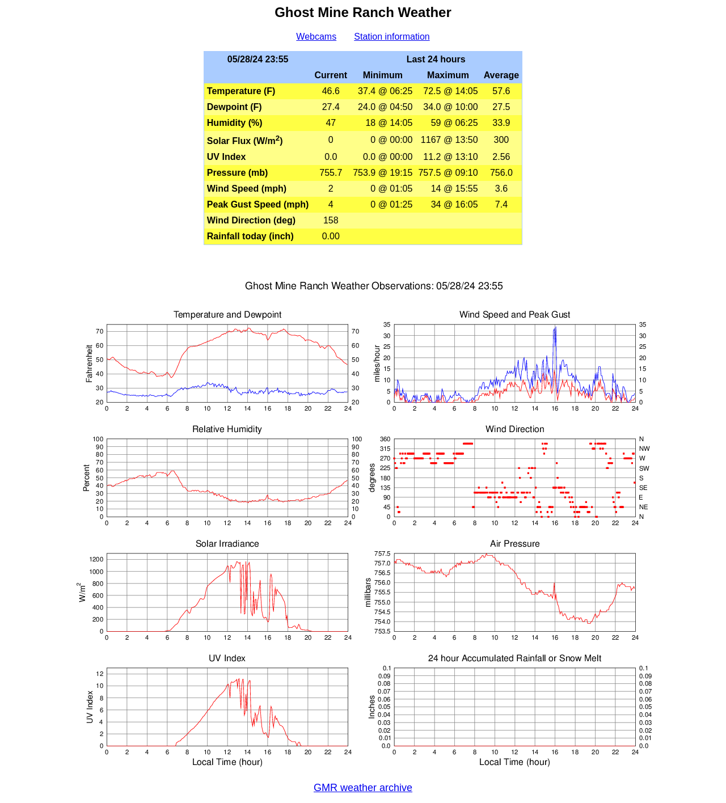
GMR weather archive (363, 787)
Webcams (316, 36)
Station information (391, 36)
